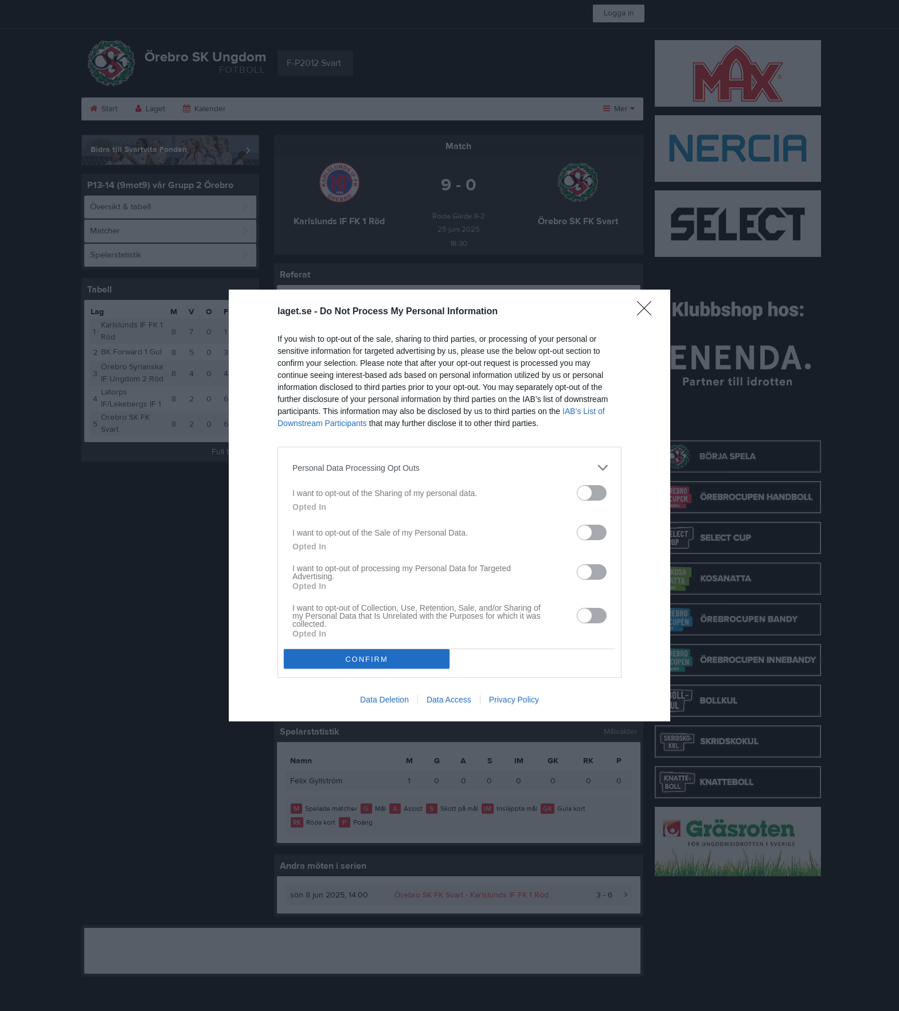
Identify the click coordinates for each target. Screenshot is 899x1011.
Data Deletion (384, 699)
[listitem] (449, 468)
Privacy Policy (514, 699)
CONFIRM (366, 659)
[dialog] (449, 505)
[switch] (592, 493)
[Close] (648, 312)
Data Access (449, 699)
